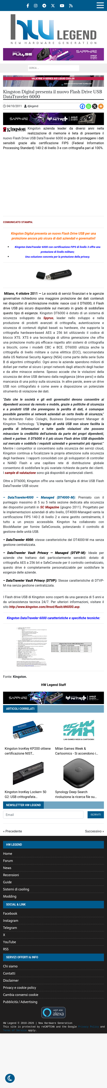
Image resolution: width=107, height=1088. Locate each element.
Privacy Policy (88, 1027)
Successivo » (94, 831)
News (7, 867)
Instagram (10, 920)
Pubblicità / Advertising (20, 1001)
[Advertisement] (53, 183)
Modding (9, 896)
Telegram (10, 927)
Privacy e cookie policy (19, 987)
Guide (7, 882)
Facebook (10, 913)
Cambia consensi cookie (20, 994)
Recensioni (11, 875)
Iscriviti (96, 814)
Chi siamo (10, 966)
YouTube (9, 942)
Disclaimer (11, 980)
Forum (8, 860)
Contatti (9, 973)
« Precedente (12, 831)
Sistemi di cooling (16, 889)
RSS (6, 949)
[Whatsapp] (88, 106)
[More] (101, 106)
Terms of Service (15, 1030)
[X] (94, 106)
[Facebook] (82, 106)
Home (7, 853)
